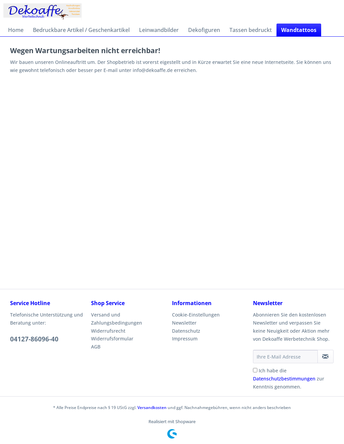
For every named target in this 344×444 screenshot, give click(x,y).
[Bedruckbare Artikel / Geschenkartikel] (81, 30)
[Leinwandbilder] (158, 30)
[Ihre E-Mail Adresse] (285, 356)
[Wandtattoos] (298, 30)
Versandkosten (152, 407)
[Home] (15, 30)
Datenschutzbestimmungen (284, 378)
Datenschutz (186, 331)
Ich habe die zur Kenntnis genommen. (288, 378)
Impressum (185, 338)
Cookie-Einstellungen (196, 314)
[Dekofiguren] (204, 30)
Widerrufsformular (112, 338)
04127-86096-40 (34, 339)
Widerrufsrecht (108, 331)
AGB (95, 346)
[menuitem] (15, 30)
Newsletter (184, 323)
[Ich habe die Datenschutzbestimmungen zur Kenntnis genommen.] (255, 370)
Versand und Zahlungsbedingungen (116, 318)
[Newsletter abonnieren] (325, 356)
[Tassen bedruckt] (250, 30)
